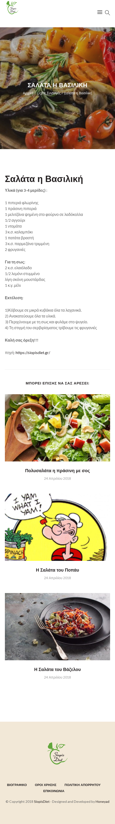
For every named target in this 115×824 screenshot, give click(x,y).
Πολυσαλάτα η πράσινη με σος (57, 470)
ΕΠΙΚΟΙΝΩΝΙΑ (53, 791)
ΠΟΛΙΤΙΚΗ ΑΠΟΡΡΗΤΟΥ (83, 785)
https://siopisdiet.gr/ (32, 352)
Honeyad (102, 801)
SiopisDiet (42, 801)
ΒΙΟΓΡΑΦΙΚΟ (17, 785)
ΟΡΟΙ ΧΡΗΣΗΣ (46, 785)
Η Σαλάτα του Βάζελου (57, 669)
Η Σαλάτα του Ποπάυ (57, 570)
